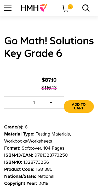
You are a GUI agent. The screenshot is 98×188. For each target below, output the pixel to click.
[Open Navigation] (7, 7)
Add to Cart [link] (79, 106)
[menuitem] (36, 8)
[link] (36, 7)
